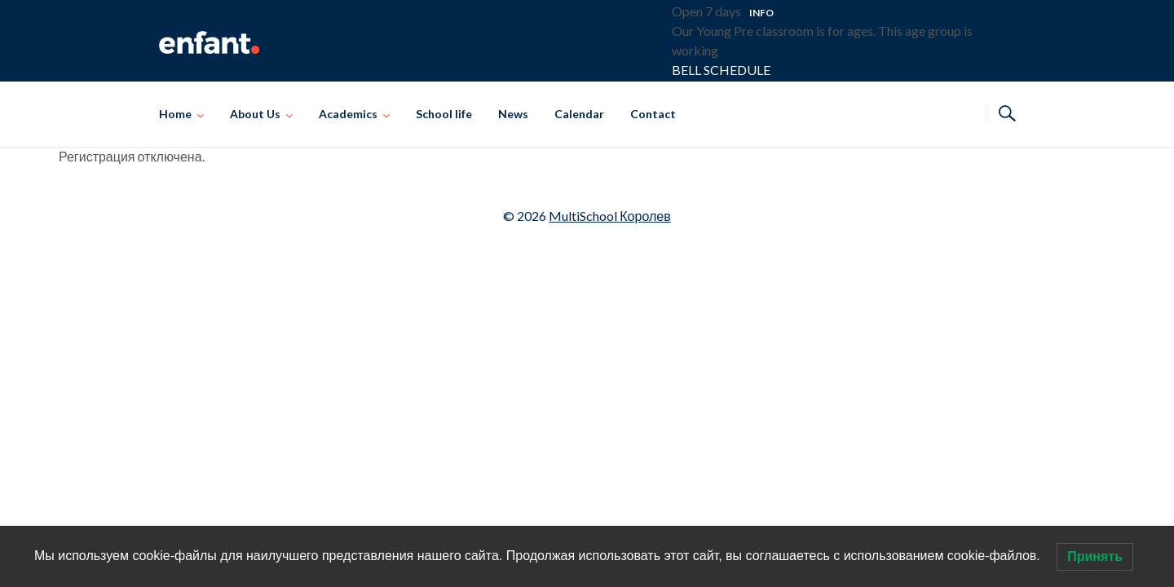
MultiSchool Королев (609, 215)
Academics (348, 114)
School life (444, 114)
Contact (653, 114)
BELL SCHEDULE (721, 69)
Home (175, 114)
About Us (255, 114)
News (513, 114)
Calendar (579, 114)
